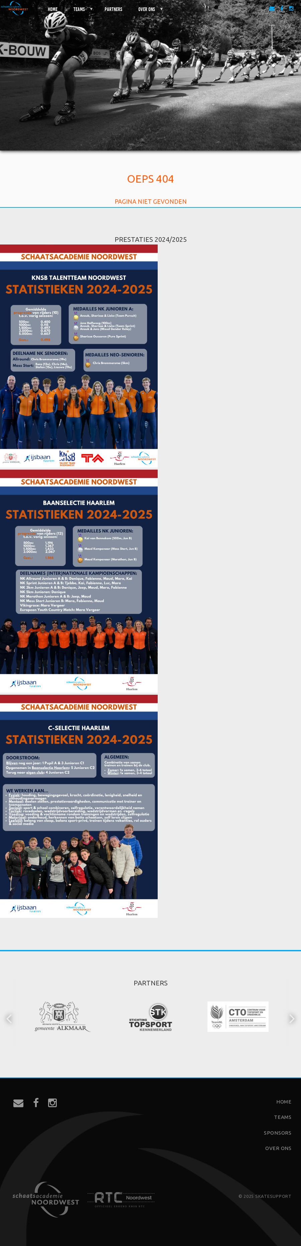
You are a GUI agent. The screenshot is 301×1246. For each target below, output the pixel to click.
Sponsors (278, 1133)
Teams (79, 11)
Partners (113, 8)
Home (52, 8)
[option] (63, 1017)
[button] (9, 1018)
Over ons (147, 11)
